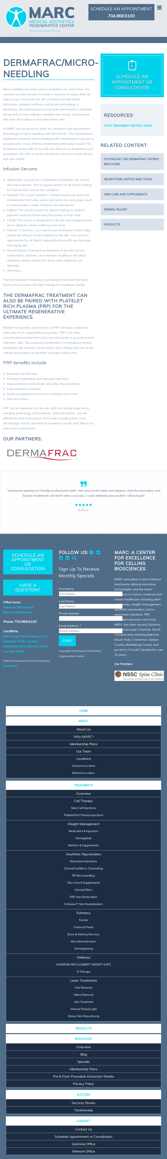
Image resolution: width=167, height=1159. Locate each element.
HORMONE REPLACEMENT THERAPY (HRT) (83, 964)
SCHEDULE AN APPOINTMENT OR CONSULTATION (28, 561)
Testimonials (83, 1110)
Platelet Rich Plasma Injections (83, 815)
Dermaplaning (83, 948)
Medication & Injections (83, 831)
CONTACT (83, 1121)
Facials (83, 920)
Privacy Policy (83, 1084)
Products (112, 224)
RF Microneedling (83, 875)
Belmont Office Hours (18, 612)
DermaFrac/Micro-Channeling (83, 868)
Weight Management (83, 824)
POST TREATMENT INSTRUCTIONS (128, 126)
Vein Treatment (83, 1002)
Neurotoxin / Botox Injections (128, 179)
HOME (83, 711)
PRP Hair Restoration (83, 897)
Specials (83, 1062)
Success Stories (83, 1103)
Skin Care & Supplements (83, 882)
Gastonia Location (83, 765)
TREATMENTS (83, 785)
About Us (83, 729)
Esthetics (83, 913)
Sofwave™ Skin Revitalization (83, 904)
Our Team (83, 751)
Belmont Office (83, 1151)
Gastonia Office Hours (18, 607)
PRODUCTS (83, 1028)
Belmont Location (83, 773)
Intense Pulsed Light (84, 1009)
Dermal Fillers (115, 209)
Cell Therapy (83, 801)
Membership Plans (83, 744)
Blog (83, 1054)
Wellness (84, 957)
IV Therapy (84, 971)
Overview (83, 793)
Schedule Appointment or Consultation (83, 1136)
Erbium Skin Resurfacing (83, 1016)
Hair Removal (83, 987)
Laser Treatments (83, 980)
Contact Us (83, 1129)
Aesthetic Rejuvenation (83, 854)
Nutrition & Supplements (83, 845)
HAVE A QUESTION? (27, 587)
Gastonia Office (83, 1144)
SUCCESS (83, 1094)
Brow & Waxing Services (84, 934)
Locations (83, 759)
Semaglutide (83, 838)
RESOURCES (83, 1039)
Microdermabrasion (83, 941)
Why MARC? (84, 736)
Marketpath (10, 666)
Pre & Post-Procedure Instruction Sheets (83, 1076)
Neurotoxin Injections (83, 861)
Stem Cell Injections (83, 808)
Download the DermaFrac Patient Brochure (131, 161)
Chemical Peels (83, 927)
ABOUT (83, 721)
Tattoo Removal (83, 994)
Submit (67, 641)
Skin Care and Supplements (126, 194)
